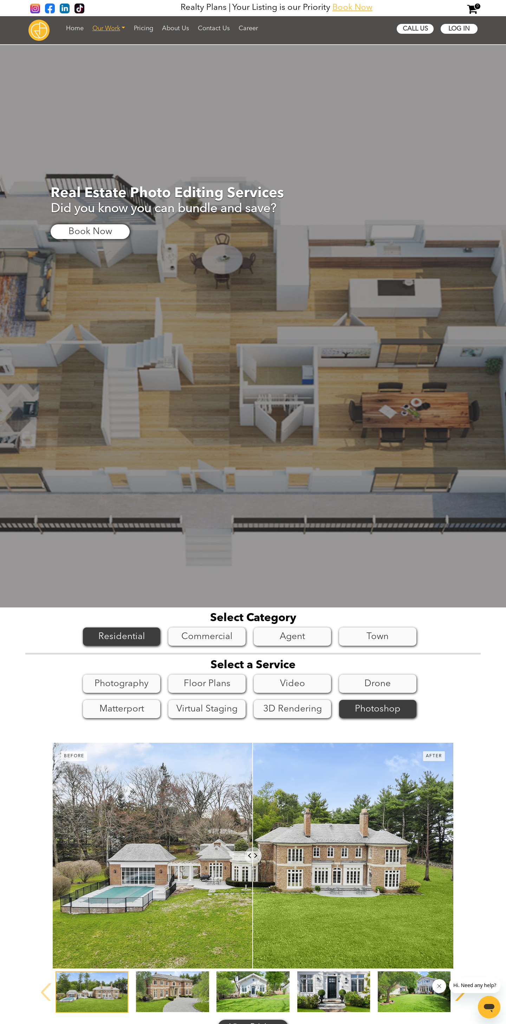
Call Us (415, 29)
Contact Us (214, 28)
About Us (175, 28)
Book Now (352, 8)
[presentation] (46, 992)
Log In (459, 29)
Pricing (143, 28)
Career (248, 28)
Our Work (106, 28)
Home (75, 28)
